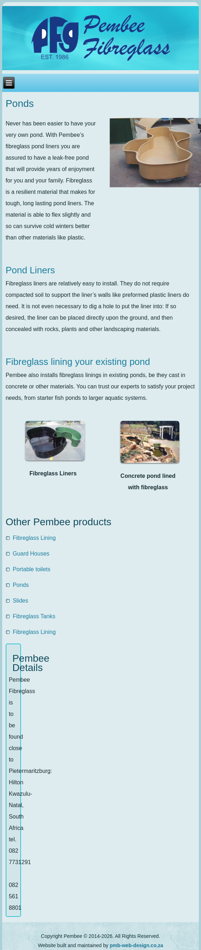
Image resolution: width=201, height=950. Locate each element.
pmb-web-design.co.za (136, 945)
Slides (20, 601)
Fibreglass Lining (34, 538)
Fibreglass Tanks (34, 616)
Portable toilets (32, 569)
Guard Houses (31, 554)
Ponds (20, 103)
